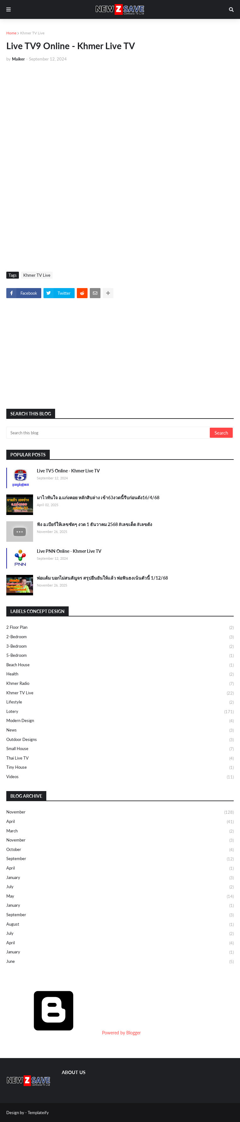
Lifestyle (120, 702)
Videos (120, 777)
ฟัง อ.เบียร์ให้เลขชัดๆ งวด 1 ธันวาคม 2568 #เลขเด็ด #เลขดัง (94, 524)
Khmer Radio (120, 684)
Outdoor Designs (120, 740)
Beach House (120, 665)
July (120, 887)
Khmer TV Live (32, 33)
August (120, 925)
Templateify (38, 1112)
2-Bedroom (120, 637)
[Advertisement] (120, 114)
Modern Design (120, 721)
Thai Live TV (120, 758)
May (120, 897)
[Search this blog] (108, 433)
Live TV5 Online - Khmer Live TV (68, 470)
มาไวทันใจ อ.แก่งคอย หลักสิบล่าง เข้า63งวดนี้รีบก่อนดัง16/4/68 (98, 497)
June (120, 962)
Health (120, 674)
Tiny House (120, 768)
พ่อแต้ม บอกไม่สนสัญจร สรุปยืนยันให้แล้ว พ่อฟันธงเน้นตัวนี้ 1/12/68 (102, 578)
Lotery (120, 712)
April (120, 822)
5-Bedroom (120, 656)
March (120, 831)
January (120, 878)
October (120, 850)
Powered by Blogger (73, 1032)
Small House (120, 749)
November (120, 812)
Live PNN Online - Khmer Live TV (69, 551)
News (120, 730)
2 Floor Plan (120, 628)
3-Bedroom (120, 647)
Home (11, 33)
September (120, 859)
